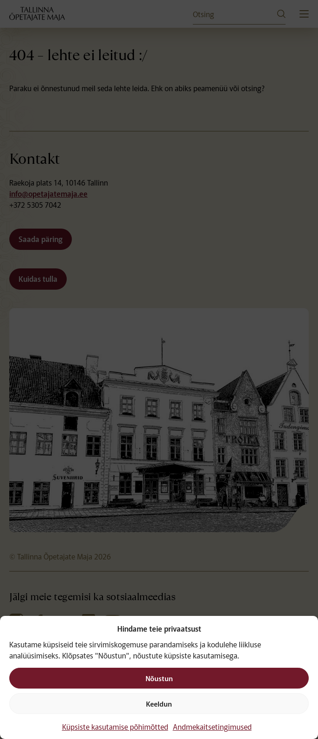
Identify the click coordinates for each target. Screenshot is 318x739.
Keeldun (159, 703)
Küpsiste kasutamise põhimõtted (115, 726)
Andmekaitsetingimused (212, 726)
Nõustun (159, 678)
